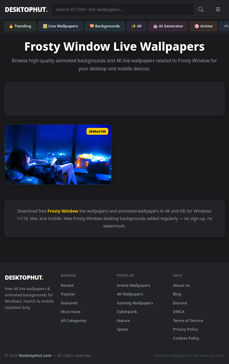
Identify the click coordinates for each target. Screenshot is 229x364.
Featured (69, 303)
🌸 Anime (203, 26)
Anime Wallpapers (134, 285)
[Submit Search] (201, 9)
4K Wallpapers (130, 294)
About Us (181, 285)
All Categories (73, 320)
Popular (68, 294)
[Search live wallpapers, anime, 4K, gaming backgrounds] (122, 9)
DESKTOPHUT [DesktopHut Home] (26, 9)
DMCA (178, 311)
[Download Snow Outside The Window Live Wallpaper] (58, 154)
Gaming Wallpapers (135, 303)
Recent (67, 285)
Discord (180, 303)
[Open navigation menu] (218, 9)
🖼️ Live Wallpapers (60, 26)
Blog (177, 294)
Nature (123, 320)
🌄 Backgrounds (104, 26)
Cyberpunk (127, 311)
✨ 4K (136, 26)
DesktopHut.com (35, 355)
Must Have (71, 311)
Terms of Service (188, 320)
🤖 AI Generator (168, 26)
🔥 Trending (20, 26)
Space (122, 329)
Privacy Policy (185, 329)
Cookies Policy (186, 338)
